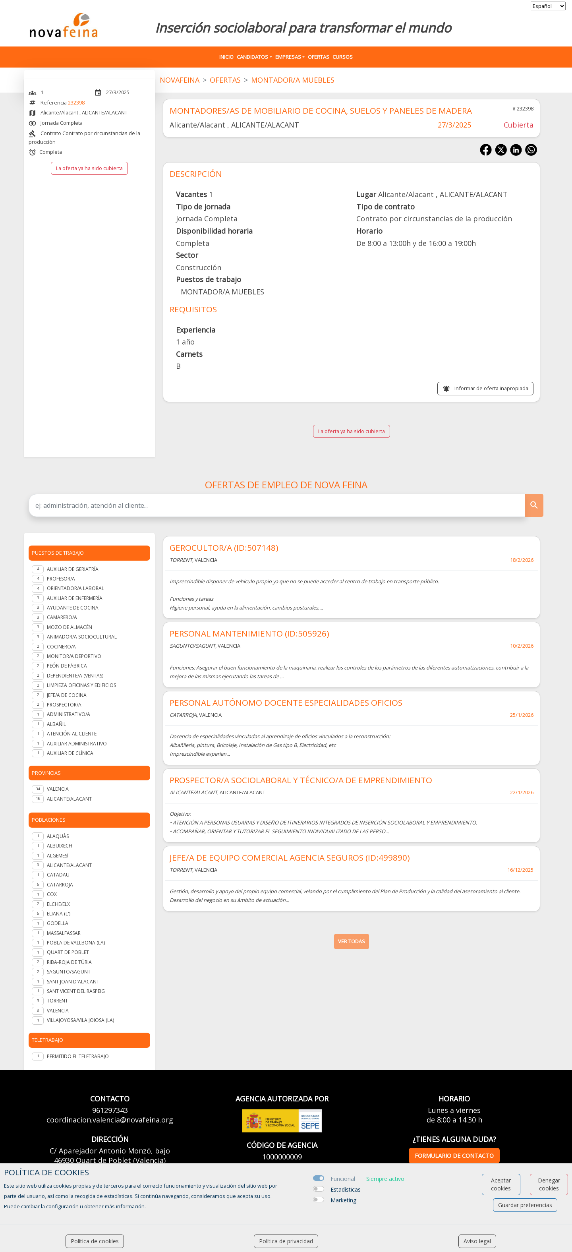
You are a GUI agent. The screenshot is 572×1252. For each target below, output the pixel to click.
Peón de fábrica (67, 665)
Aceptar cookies (501, 1184)
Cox (52, 894)
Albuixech (59, 845)
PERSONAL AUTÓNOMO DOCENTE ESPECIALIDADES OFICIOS (286, 702)
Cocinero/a (61, 646)
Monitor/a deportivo (74, 656)
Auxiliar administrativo (77, 743)
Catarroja (60, 884)
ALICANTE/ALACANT (69, 798)
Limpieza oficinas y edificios (81, 685)
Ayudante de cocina (73, 607)
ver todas (351, 941)
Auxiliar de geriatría (73, 569)
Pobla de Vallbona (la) (76, 942)
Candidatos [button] (252, 56)
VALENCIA (58, 789)
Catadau (58, 874)
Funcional (342, 1178)
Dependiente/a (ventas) (75, 675)
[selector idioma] (548, 6)
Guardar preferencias (525, 1205)
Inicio (226, 56)
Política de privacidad (286, 1241)
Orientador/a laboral (75, 588)
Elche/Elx (58, 904)
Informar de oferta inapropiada (491, 388)
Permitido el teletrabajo (78, 1056)
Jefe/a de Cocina (67, 695)
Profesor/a (61, 578)
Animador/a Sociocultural (82, 636)
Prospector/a (64, 704)
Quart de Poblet (68, 952)
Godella (57, 923)
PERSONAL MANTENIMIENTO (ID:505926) (249, 633)
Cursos (342, 56)
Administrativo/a (68, 714)
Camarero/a (62, 617)
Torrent (57, 1000)
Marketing (343, 1200)
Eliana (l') (58, 913)
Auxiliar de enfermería (74, 598)
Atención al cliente (72, 733)
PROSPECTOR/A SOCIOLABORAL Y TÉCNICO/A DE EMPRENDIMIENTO (301, 780)
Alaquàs (58, 836)
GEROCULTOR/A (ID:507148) (224, 547)
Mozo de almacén (69, 627)
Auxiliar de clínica (70, 753)
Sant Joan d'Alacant (73, 981)
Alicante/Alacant (69, 865)
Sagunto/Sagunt (69, 971)
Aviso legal (477, 1241)
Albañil (56, 724)
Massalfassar (64, 933)
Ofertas (318, 56)
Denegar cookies (549, 1184)
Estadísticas (345, 1189)
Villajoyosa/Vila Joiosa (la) (80, 1020)
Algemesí (57, 855)
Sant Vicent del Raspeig (76, 991)
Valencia (58, 1010)
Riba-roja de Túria (69, 962)
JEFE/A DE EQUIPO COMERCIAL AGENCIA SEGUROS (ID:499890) (290, 857)
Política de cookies (95, 1241)
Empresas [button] (288, 56)
